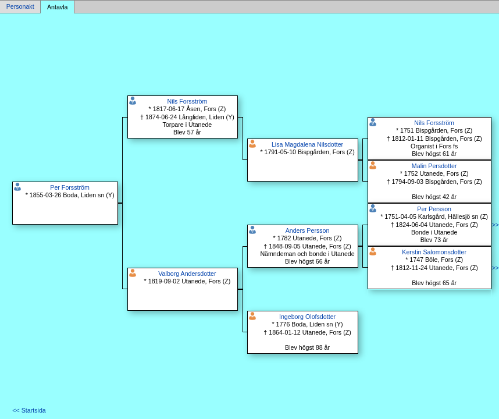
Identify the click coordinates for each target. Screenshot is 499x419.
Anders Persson (308, 230)
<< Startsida (28, 410)
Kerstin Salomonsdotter (434, 251)
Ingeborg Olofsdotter (307, 316)
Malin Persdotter (434, 165)
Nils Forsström (187, 101)
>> (494, 224)
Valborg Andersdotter (187, 273)
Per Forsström (70, 187)
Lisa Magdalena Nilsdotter (307, 144)
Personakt (20, 6)
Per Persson (434, 208)
